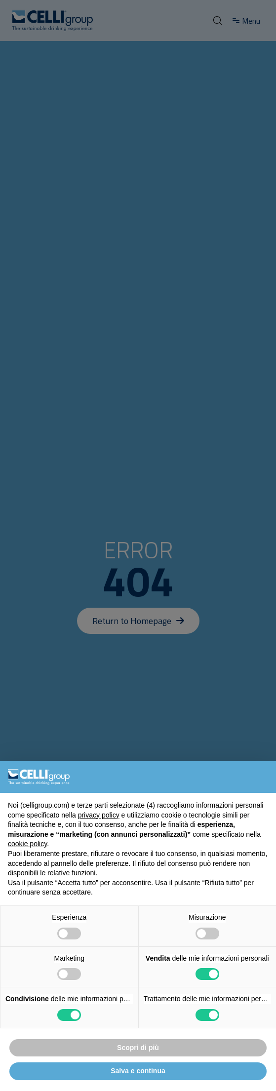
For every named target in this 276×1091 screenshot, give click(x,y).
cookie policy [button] (27, 844)
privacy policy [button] (98, 815)
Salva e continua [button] (138, 1071)
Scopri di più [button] (138, 1048)
